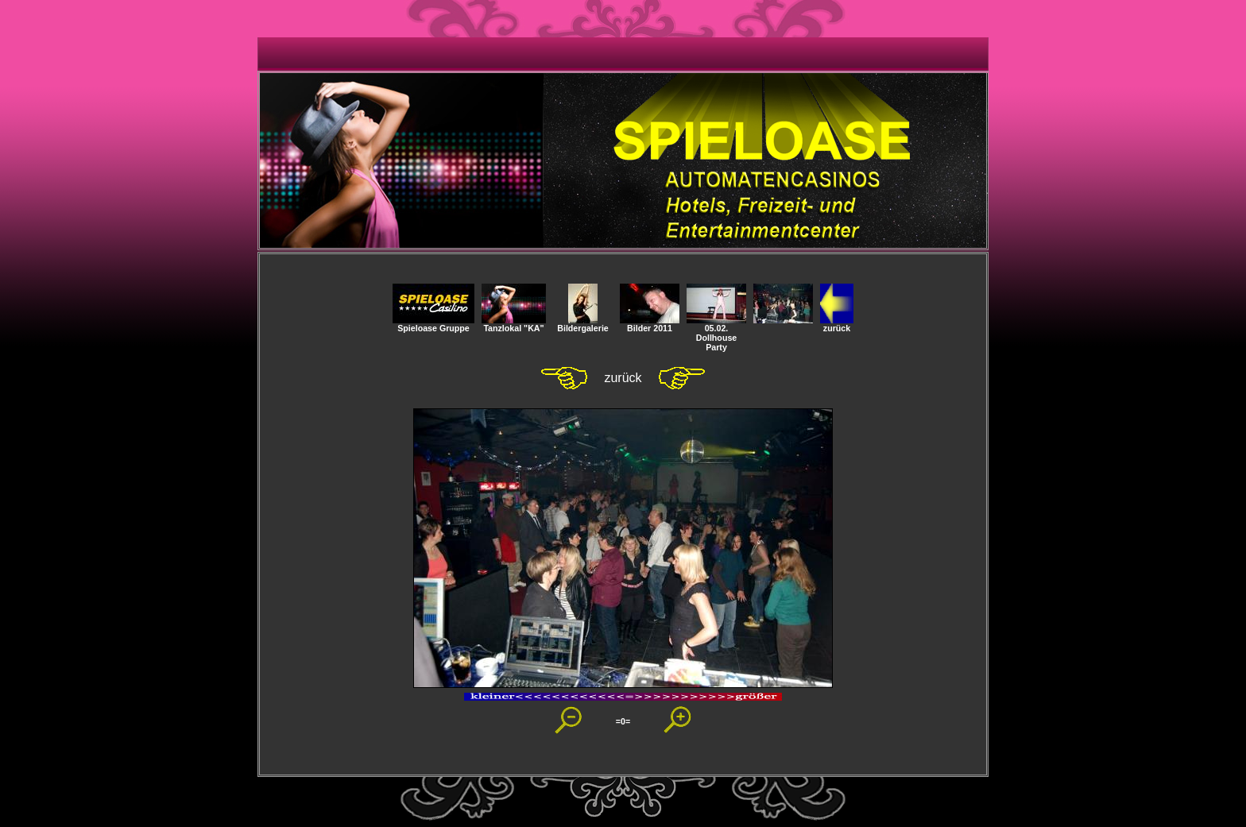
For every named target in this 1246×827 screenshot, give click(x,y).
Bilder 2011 (649, 324)
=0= (623, 721)
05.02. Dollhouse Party (716, 333)
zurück (836, 324)
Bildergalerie (583, 324)
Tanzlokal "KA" (514, 324)
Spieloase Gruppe (433, 324)
